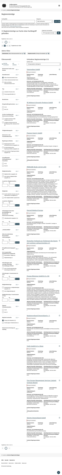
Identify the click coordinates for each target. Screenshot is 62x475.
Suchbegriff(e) (4, 18)
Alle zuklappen (16, 64)
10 (2, 46)
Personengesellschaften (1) (9, 94)
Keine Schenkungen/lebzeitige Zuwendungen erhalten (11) (10, 269)
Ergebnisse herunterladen (47, 30)
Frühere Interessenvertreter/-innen (11, 79)
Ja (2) (5, 163)
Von (3, 182)
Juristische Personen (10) (9, 91)
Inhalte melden (18, 463)
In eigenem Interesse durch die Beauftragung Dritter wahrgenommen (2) (11, 124)
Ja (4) (5, 309)
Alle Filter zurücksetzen (5, 64)
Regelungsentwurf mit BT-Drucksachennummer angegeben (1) (11, 144)
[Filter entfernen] (25, 53)
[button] (59, 5)
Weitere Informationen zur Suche (15, 26)
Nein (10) (6, 109)
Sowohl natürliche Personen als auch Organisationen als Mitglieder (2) (11, 194)
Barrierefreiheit (4, 463)
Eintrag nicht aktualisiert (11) (10, 320)
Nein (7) (6, 312)
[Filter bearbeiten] (23, 53)
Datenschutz (11, 463)
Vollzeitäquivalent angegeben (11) (11, 218)
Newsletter (12, 460)
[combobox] (44, 21)
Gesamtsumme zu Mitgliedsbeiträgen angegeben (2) (11, 288)
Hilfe (2, 460)
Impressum (24, 463)
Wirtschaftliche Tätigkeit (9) (9, 255)
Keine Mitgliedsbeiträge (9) (9, 291)
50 (7, 46)
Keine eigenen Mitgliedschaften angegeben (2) (10, 177)
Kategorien (38, 18)
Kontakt (6, 460)
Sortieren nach (30, 61)
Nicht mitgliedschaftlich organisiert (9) (11, 197)
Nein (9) (6, 165)
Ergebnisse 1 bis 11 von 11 (7, 38)
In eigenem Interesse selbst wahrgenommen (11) (9, 119)
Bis (9, 182)
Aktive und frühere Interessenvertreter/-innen (9, 83)
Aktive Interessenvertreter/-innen (10, 77)
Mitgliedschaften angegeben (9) (10, 174)
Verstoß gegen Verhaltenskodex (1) (11, 322)
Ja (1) (5, 107)
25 (5, 46)
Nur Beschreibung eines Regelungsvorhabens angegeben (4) (11, 148)
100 (10, 46)
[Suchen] (57, 21)
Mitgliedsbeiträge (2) (8, 257)
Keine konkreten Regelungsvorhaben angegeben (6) (11, 152)
